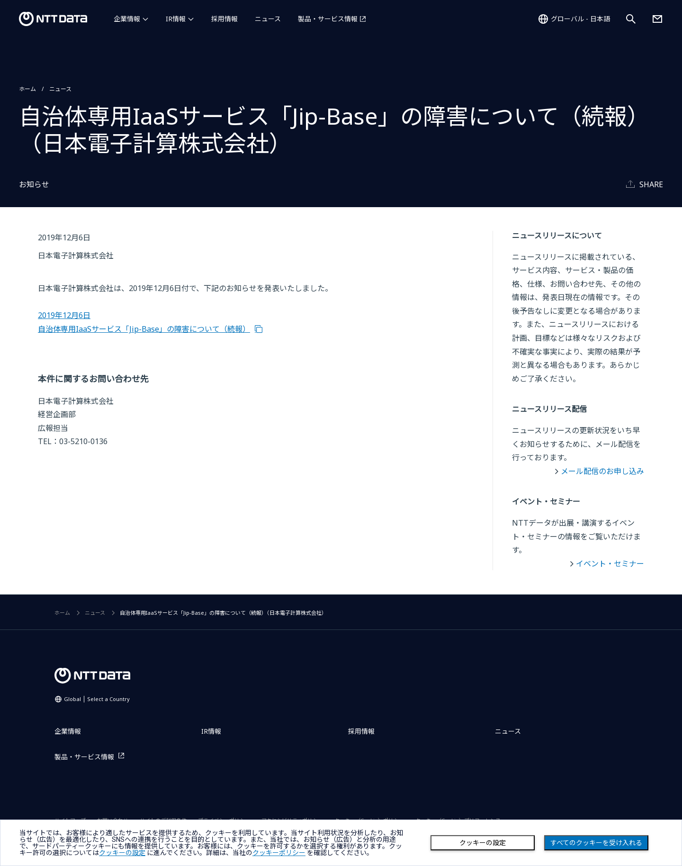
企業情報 (127, 18)
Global (97, 698)
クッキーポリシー (278, 853)
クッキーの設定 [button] (122, 853)
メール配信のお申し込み (602, 471)
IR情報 (176, 18)
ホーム (27, 89)
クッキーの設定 (482, 843)
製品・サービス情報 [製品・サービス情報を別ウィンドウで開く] (328, 18)
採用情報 (224, 18)
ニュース (268, 18)
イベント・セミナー (610, 563)
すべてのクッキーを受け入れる (596, 843)
